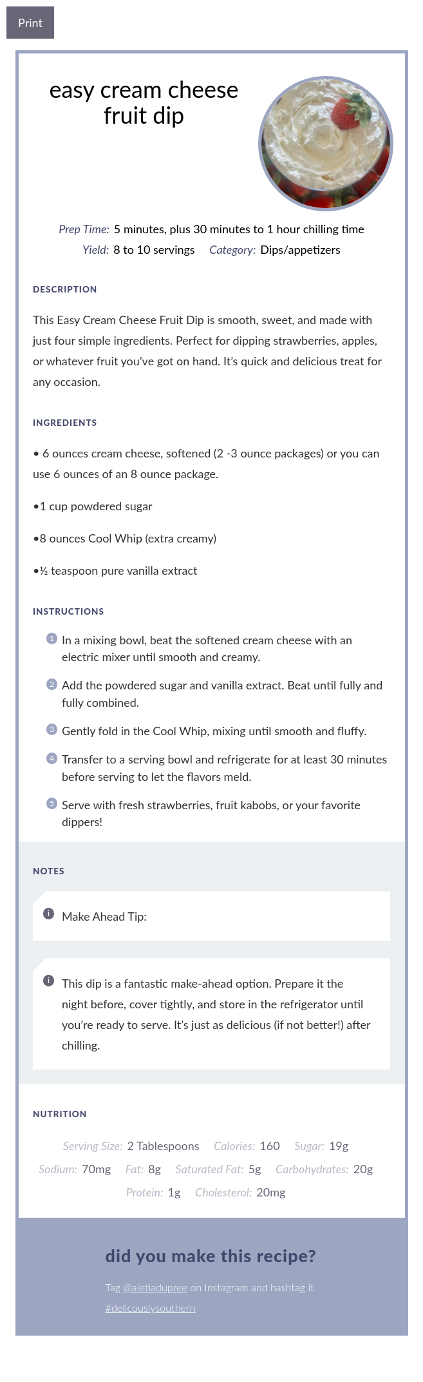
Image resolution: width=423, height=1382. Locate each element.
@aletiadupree (155, 1287)
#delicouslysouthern (151, 1307)
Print (30, 22)
